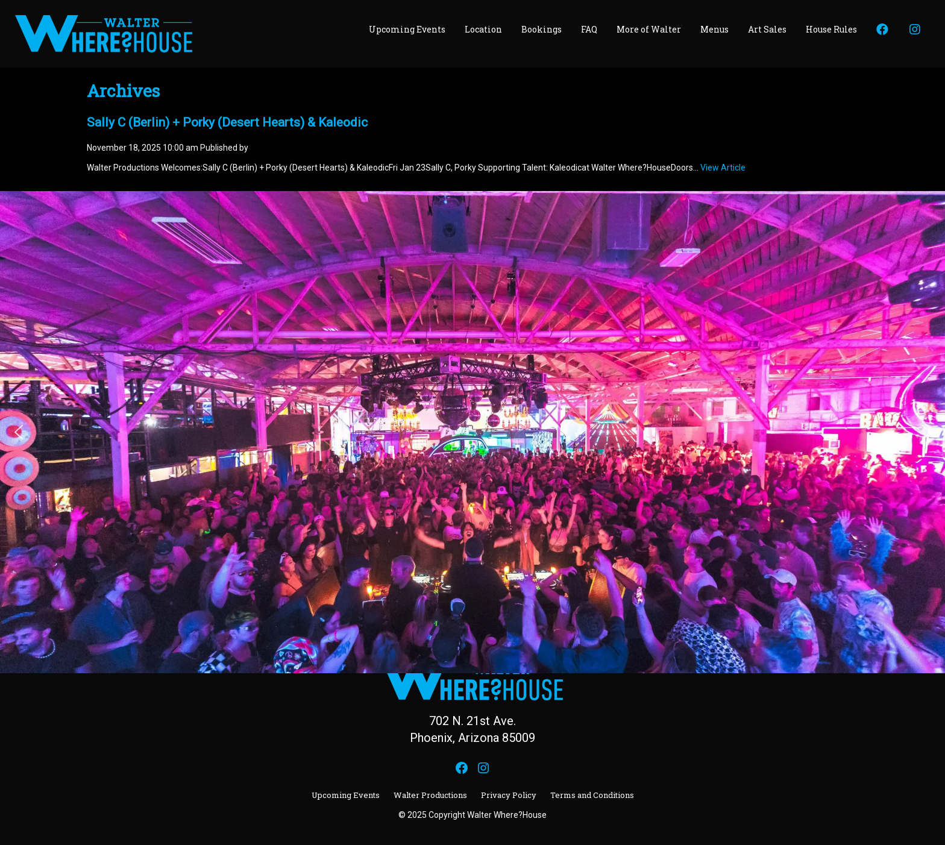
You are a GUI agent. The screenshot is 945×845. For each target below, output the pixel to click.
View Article (723, 167)
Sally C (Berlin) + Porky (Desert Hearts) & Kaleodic (227, 122)
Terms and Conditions (592, 795)
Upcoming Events (407, 29)
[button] (18, 432)
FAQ (589, 29)
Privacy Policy (508, 795)
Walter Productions (430, 795)
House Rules (831, 29)
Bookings (541, 29)
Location (483, 29)
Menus (714, 29)
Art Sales (767, 29)
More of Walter (649, 29)
